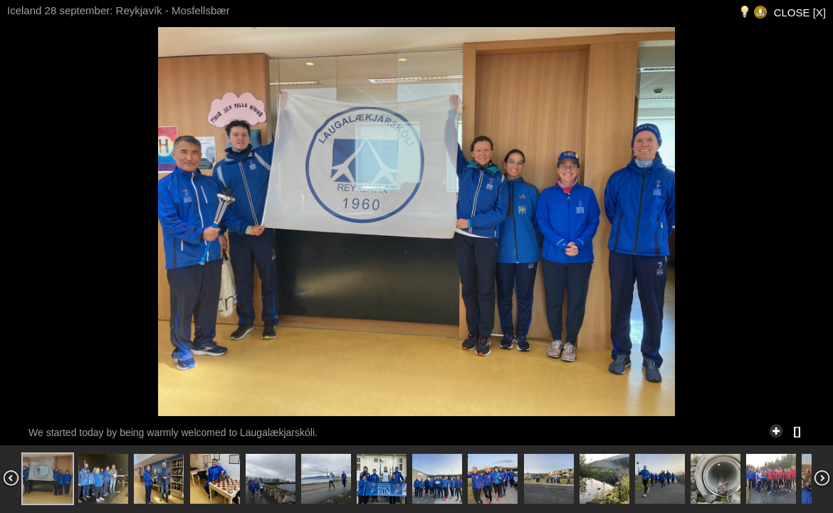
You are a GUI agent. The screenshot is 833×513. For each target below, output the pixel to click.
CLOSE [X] (800, 12)
